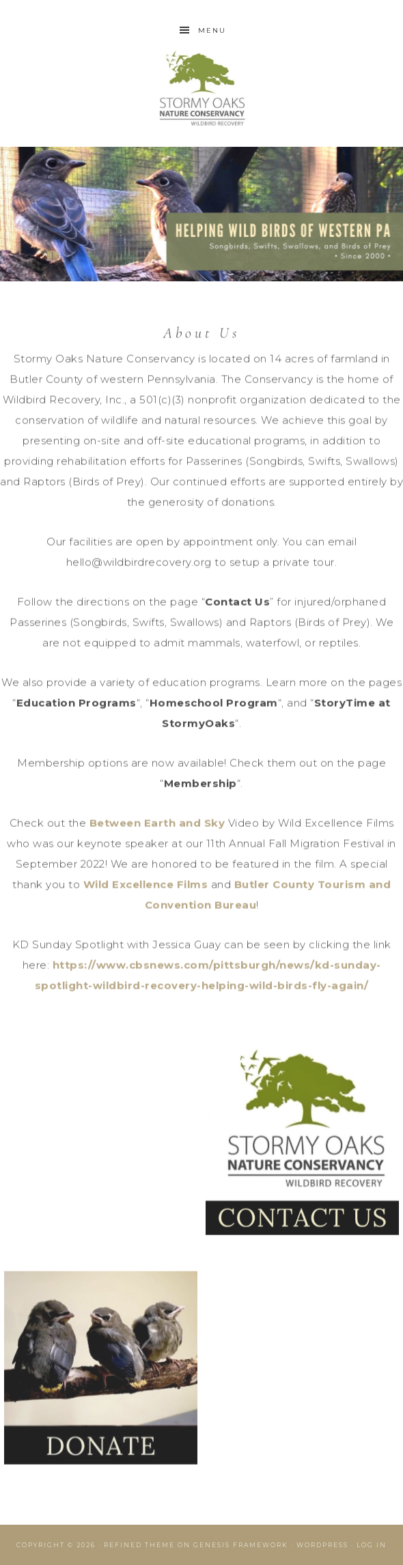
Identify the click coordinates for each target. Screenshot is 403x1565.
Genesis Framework (240, 1545)
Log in (372, 1545)
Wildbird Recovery (201, 90)
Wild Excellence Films (145, 885)
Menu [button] (212, 30)
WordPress (322, 1545)
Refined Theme (139, 1545)
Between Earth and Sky (157, 824)
